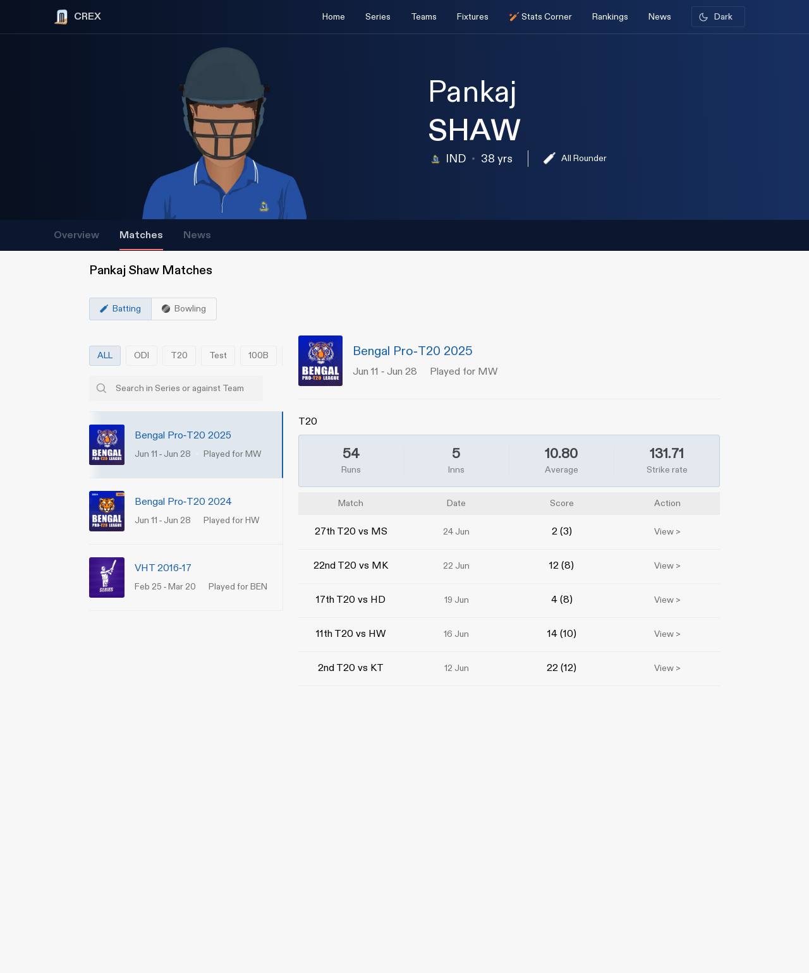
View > (667, 532)
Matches (141, 235)
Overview (76, 235)
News (197, 235)
